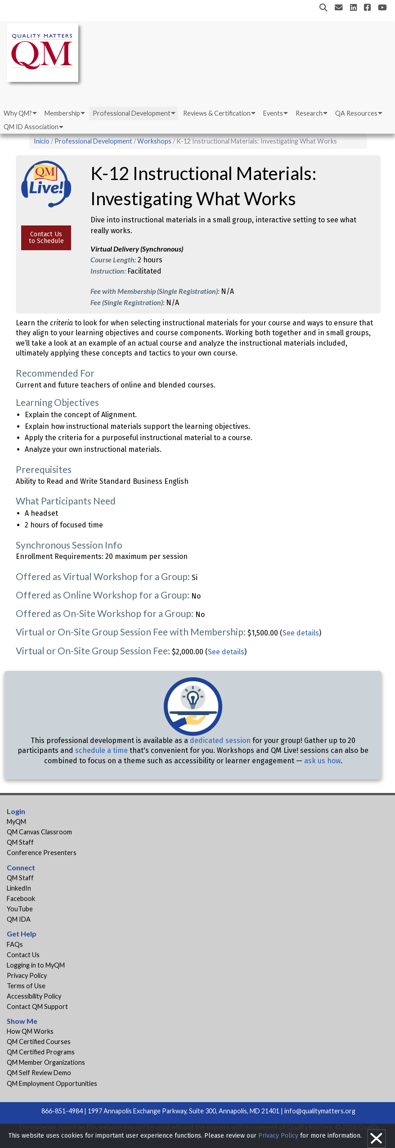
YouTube (20, 909)
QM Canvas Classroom (39, 832)
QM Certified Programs (41, 1052)
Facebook (21, 898)
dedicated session (220, 740)
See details (301, 633)
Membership (62, 113)
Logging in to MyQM (36, 965)
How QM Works (30, 1031)
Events (273, 113)
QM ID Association (31, 127)
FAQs (15, 944)
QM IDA (19, 919)
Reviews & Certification (217, 113)
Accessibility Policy (34, 996)
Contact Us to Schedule (46, 237)
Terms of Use (26, 986)
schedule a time (101, 750)
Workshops (154, 141)
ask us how (322, 760)
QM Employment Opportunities (52, 1083)
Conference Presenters (41, 852)
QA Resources (356, 113)
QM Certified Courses (39, 1041)
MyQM (16, 821)
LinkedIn (19, 888)
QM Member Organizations (46, 1062)
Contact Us (23, 955)
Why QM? (18, 113)
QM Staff (20, 842)
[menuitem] (19, 113)
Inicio (41, 141)
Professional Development (132, 113)
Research (309, 113)
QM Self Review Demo (39, 1072)
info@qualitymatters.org (319, 1111)
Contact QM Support (37, 1006)
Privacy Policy (27, 975)
